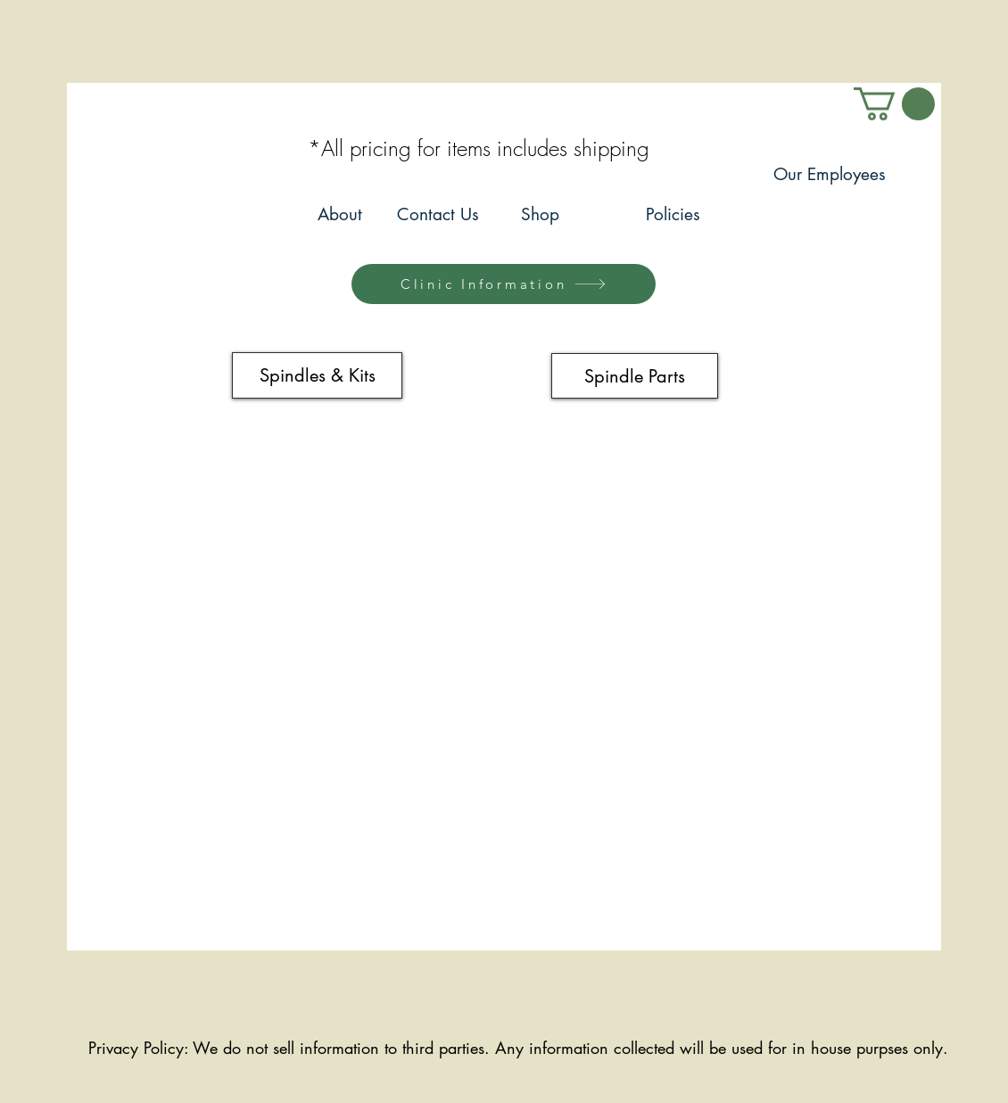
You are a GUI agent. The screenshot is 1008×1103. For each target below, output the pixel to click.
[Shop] (539, 215)
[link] (894, 103)
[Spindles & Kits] (317, 375)
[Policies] (673, 215)
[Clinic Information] (503, 284)
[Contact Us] (437, 215)
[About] (339, 215)
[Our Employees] (829, 175)
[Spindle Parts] (634, 376)
